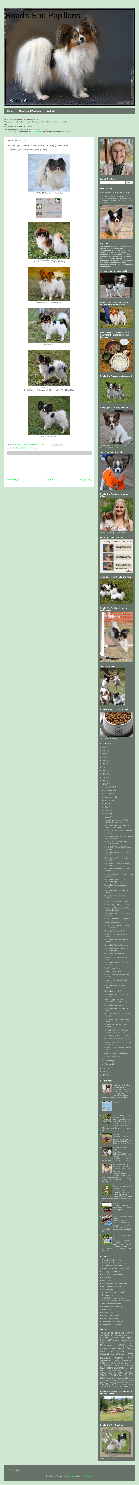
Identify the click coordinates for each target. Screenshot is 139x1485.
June (107, 807)
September (109, 797)
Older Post (86, 479)
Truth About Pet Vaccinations (113, 1321)
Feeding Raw (107, 1310)
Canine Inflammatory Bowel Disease (116, 1301)
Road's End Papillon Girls (114, 954)
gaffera (73, 1476)
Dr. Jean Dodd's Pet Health (112, 1289)
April (107, 814)
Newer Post (13, 479)
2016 (105, 771)
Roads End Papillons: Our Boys (116, 1373)
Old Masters (122, 1351)
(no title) (116, 1102)
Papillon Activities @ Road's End (116, 901)
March (107, 817)
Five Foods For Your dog (111, 1304)
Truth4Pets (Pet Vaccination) (113, 1324)
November (109, 790)
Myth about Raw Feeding (111, 1286)
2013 (105, 781)
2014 (105, 777)
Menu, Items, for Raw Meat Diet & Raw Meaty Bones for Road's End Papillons (122, 1168)
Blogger (89, 1476)
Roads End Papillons (120, 1371)
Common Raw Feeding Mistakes (114, 1283)
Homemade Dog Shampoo (112, 1275)
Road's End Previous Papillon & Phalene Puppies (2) (116, 881)
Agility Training (123, 1335)
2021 (105, 754)
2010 (105, 1071)
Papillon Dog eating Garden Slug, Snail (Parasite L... (117, 926)
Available (104, 1338)
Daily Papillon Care (112, 1343)
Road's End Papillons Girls (114, 931)
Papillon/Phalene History (109, 1361)
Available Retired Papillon (122, 1340)
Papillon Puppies (111, 1357)
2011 (105, 1068)
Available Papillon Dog (121, 1085)
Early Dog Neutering (110, 1318)
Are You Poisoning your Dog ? (113, 1292)
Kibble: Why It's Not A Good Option (115, 1269)
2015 (105, 774)
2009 (105, 1075)
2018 (105, 764)
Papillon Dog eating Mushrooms (116, 905)
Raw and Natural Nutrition (112, 1316)
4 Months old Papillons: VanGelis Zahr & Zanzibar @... (116, 821)
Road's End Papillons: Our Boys (118, 1365)
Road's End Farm (126, 1363)
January (108, 1064)
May (107, 810)
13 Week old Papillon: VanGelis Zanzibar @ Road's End (116, 1031)
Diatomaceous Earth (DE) (112, 1307)
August (108, 800)
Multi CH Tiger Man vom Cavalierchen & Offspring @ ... (117, 1001)
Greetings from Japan (112, 922)
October (108, 794)
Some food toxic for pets (111, 1260)
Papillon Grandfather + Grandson (117, 919)
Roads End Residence (115, 1378)
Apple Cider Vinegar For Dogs (113, 1298)
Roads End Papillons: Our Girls (118, 1375)
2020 (105, 757)
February (108, 1061)
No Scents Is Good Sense (112, 1266)
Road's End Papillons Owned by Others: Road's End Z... (116, 826)
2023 (105, 747)
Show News (105, 1384)
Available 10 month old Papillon (116, 1053)
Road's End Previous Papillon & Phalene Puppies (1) (116, 949)
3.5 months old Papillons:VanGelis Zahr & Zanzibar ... (117, 909)
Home (10, 111)
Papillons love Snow (112, 968)
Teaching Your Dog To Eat (112, 1272)
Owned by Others (112, 1354)
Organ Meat (106, 1280)
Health (103, 1351)
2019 (105, 761)
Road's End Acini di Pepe (114, 991)
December (109, 787)
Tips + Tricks (110, 1387)
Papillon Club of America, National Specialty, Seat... (117, 843)
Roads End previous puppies (120, 1382)
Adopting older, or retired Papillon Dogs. (122, 1116)
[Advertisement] (49, 466)
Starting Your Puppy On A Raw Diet (115, 1263)
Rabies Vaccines (108, 1313)
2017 (105, 767)
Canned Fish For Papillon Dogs (115, 192)
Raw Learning (107, 1295)
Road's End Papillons (42, 15)
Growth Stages (117, 1348)
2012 (105, 784)
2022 (105, 750)
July (106, 804)
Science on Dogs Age (112, 971)
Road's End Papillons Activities (116, 945)
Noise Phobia (107, 1278)
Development (108, 1345)
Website (51, 111)
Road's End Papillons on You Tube (117, 1039)
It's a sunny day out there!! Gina (116, 1036)
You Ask (122, 1387)
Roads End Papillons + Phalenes (25, 448)
